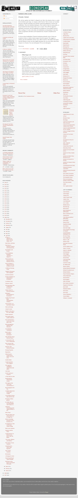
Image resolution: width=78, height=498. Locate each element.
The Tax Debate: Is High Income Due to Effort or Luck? (9, 265)
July (7, 229)
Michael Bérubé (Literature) (69, 268)
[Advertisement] (39, 87)
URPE (64, 184)
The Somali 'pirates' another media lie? (9, 317)
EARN (64, 137)
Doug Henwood (66, 52)
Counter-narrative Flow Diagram (9, 362)
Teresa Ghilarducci (67, 294)
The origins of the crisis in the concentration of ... (10, 384)
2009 (5, 217)
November (8, 221)
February (8, 468)
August (7, 227)
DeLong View (66, 46)
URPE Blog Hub (66, 99)
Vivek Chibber (66, 296)
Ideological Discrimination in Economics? (9, 294)
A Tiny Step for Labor (10, 376)
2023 (5, 188)
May (7, 233)
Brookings (65, 119)
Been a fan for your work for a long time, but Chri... (8, 169)
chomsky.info (66, 215)
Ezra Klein (65, 65)
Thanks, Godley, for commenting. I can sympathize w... (7, 162)
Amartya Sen (66, 195)
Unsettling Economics (68, 101)
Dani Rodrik (65, 43)
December (8, 219)
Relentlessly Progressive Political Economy (68, 88)
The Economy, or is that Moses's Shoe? (10, 304)
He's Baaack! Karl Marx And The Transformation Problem (8, 125)
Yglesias (65, 106)
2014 (5, 207)
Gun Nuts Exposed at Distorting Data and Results (8, 26)
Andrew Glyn (66, 199)
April (7, 235)
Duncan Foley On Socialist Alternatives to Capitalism (8, 60)
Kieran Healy (66, 257)
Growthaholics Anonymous (8, 329)
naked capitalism (66, 108)
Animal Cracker (8, 309)
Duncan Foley (66, 222)
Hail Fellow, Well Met (10, 243)
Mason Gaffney (66, 266)
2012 (5, 211)
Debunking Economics (68, 48)
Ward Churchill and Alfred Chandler (9, 458)
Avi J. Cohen (66, 202)
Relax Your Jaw (66, 85)
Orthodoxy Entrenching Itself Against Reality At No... (9, 408)
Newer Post (21, 93)
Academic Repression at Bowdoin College (10, 392)
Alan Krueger (66, 193)
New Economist (66, 81)
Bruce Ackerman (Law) (68, 213)
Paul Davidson (66, 277)
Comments (6, 18)
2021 (5, 192)
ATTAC (64, 116)
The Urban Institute (67, 182)
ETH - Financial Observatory (66, 143)
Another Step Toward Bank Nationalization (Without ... (9, 299)
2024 (5, 186)
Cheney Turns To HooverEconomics (9, 290)
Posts (5, 16)
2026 (5, 182)
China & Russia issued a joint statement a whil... (8, 157)
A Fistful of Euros (67, 32)
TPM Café (65, 94)
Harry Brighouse (66, 237)
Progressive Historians (68, 285)
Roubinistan (65, 92)
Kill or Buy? (8, 412)
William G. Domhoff (67, 298)
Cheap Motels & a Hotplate (69, 39)
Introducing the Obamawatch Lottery (8, 380)
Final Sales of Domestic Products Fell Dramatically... (10, 246)
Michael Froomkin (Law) (68, 270)
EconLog (65, 54)
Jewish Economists (9, 274)
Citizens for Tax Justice (68, 134)
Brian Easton (66, 208)
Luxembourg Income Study (69, 165)
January (7, 470)
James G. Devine (66, 248)
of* (3, 166)
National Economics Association (67, 168)
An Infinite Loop (8, 281)
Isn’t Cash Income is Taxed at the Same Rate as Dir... (9, 321)
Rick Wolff (65, 286)
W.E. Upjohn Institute (67, 186)
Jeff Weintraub (66, 252)
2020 (5, 194)
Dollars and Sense (67, 50)
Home (39, 93)
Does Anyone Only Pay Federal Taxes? (10, 344)
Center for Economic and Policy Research (68, 122)
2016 (5, 203)
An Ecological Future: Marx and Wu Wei (10, 396)
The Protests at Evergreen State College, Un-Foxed (8, 72)
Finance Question (9, 314)
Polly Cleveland (66, 281)
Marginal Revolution (67, 78)
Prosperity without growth (9, 399)
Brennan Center (66, 118)
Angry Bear (65, 33)
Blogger (46, 492)
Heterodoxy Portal (67, 147)
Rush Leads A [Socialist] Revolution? (8, 333)
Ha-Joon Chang (66, 236)
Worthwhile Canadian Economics (67, 104)
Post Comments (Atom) (29, 96)
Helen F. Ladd (66, 239)
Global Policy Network (68, 146)
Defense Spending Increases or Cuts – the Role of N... (10, 420)
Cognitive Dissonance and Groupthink (10, 272)
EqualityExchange (67, 224)
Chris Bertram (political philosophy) (68, 218)
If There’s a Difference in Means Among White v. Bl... (9, 239)
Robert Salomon (66, 90)
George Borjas (66, 68)
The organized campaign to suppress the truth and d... (9, 367)
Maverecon (65, 79)
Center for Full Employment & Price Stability (69, 128)
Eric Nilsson (65, 226)
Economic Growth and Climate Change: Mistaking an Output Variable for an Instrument (8, 97)
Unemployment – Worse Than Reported (9, 447)
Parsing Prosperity (9, 350)
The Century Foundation (68, 175)
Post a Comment (23, 79)
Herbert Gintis (66, 241)
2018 (5, 199)
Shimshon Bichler (67, 288)
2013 (5, 209)
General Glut (66, 66)
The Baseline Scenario (68, 96)
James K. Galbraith (67, 250)
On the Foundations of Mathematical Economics (10, 278)
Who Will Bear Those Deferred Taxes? (10, 337)
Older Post (56, 93)
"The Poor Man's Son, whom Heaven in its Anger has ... (10, 416)
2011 (5, 213)
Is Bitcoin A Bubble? (7, 49)
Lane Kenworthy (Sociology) (66, 260)
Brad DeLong (66, 206)
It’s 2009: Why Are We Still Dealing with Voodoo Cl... (9, 403)
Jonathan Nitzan (66, 255)
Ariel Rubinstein (66, 201)
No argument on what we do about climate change (10, 425)
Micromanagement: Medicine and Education (9, 325)
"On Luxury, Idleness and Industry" (9, 440)
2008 (5, 473)
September (8, 225)
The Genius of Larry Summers (9, 443)
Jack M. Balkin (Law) (67, 246)
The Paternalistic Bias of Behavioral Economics (10, 286)
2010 (5, 215)
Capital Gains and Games (68, 37)
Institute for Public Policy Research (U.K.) (68, 156)
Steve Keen (65, 290)
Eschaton (65, 63)
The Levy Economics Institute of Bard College (68, 180)
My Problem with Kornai (9, 250)
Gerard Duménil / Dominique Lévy (67, 233)
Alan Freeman (66, 191)
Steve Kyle (65, 292)
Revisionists (8, 454)
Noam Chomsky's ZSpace (68, 273)
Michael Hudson (66, 272)
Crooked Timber (66, 41)
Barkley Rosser (66, 204)
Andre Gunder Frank (67, 197)
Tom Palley (65, 97)
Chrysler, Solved (8, 283)
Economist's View (67, 61)
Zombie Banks (8, 359)
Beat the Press (66, 35)
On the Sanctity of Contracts (9, 374)
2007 (5, 475)
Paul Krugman (66, 83)
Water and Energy (9, 307)
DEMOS (65, 136)
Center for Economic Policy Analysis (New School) (69, 125)
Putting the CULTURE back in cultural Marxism (11, 112)
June (7, 231)
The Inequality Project (68, 177)
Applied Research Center (68, 114)
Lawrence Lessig (66, 262)
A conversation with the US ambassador (10, 340)
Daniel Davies (66, 45)
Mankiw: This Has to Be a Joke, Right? (9, 311)
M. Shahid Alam (66, 264)
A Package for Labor (9, 456)
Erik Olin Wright (66, 227)
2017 (5, 201)
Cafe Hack (7, 371)
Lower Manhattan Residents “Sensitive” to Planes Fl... (9, 254)
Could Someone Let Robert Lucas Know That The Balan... (9, 435)
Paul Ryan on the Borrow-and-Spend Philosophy (10, 462)
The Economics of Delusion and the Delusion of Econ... (10, 260)
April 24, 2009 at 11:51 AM (28, 76)
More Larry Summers (10, 428)
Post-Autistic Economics (68, 173)
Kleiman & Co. (66, 76)
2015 (5, 205)
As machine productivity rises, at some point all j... (8, 153)
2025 (5, 184)
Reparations (7, 352)
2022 (5, 190)
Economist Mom (66, 59)
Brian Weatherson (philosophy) (67, 211)
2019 (5, 196)
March (7, 466)
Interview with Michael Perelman (9, 347)
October (7, 223)
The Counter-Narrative (8, 451)
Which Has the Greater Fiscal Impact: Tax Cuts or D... (9, 356)
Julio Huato (65, 74)
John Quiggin (66, 72)
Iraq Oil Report (66, 70)
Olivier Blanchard (67, 275)
